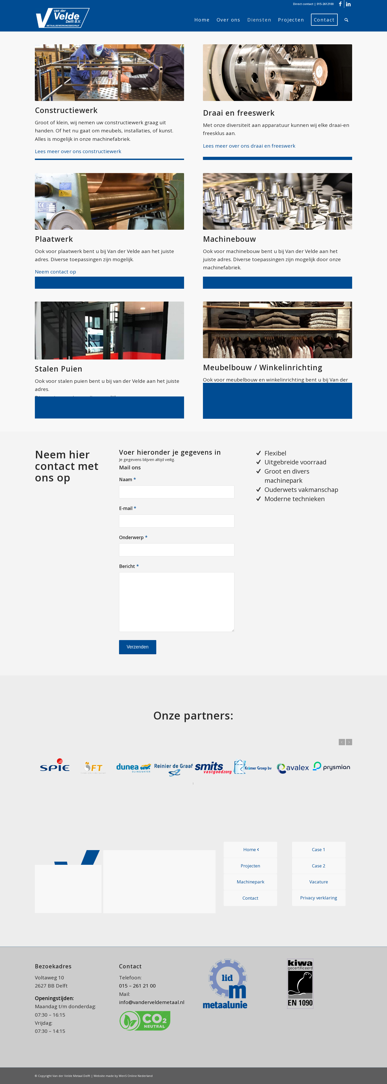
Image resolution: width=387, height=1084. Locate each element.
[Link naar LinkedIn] (348, 4)
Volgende (349, 742)
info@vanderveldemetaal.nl (151, 1002)
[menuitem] (202, 19)
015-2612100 (325, 4)
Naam (127, 479)
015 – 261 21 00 (137, 985)
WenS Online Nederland (136, 1076)
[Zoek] (346, 19)
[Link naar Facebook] (340, 4)
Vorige (342, 742)
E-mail (127, 508)
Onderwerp (133, 537)
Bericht (129, 566)
